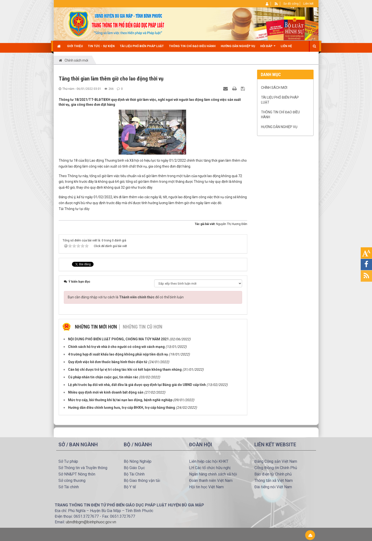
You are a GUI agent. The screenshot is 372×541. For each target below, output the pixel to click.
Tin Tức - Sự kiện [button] (101, 46)
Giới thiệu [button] (75, 46)
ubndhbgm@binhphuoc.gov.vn (91, 522)
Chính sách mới (274, 88)
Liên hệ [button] (286, 46)
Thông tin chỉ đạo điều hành (280, 114)
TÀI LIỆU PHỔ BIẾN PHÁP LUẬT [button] (142, 46)
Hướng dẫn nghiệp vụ (279, 127)
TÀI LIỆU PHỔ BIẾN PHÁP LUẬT (280, 99)
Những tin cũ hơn (142, 327)
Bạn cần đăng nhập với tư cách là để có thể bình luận (126, 297)
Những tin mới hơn (96, 327)
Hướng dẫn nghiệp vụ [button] (238, 46)
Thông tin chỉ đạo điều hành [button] (192, 46)
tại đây (84, 209)
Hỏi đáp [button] (268, 48)
